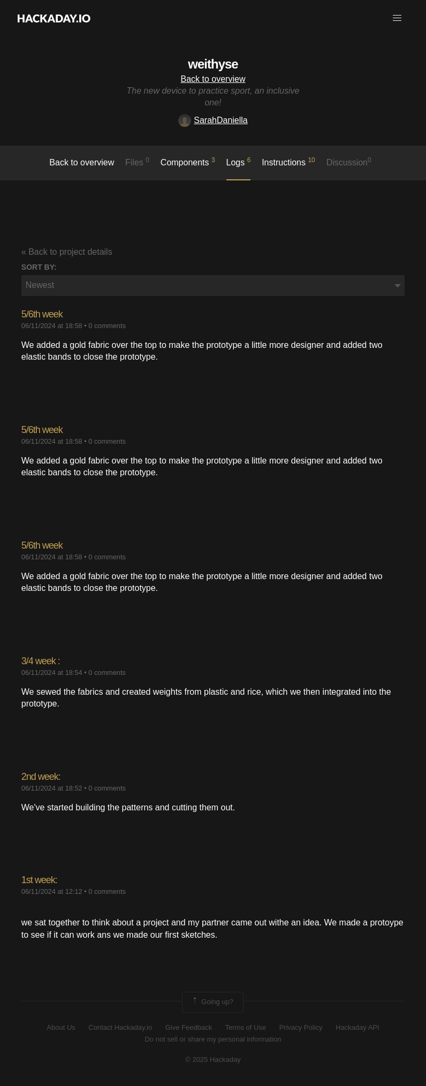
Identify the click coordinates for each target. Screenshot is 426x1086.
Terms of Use (246, 1027)
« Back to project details (66, 251)
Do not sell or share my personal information (212, 1039)
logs (238, 161)
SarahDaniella (213, 120)
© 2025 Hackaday (213, 1059)
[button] (397, 18)
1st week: (39, 880)
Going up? (212, 1002)
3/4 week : (40, 661)
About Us (61, 1027)
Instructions (288, 161)
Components (188, 161)
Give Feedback (188, 1027)
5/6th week (42, 314)
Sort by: (39, 267)
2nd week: (40, 776)
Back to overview (213, 78)
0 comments (107, 326)
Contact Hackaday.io (120, 1027)
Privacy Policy (301, 1027)
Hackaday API (357, 1027)
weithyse (213, 64)
